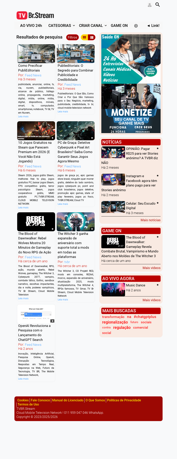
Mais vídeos (152, 268)
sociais (146, 322)
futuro (134, 322)
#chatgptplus (145, 317)
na (129, 317)
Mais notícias (151, 220)
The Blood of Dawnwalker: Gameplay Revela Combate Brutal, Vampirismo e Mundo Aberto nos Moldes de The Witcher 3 (129, 246)
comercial (140, 327)
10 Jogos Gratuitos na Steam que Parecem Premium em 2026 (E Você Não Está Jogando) (35, 152)
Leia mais (23, 116)
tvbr (67, 262)
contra (106, 327)
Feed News (33, 75)
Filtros (72, 37)
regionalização (115, 322)
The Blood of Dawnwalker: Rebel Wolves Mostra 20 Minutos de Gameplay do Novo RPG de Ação (34, 243)
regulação (122, 327)
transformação (113, 317)
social (106, 333)
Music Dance (135, 285)
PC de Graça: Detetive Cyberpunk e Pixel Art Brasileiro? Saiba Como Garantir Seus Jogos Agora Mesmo (75, 152)
